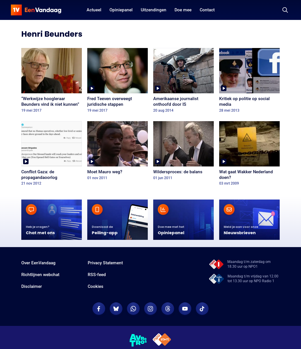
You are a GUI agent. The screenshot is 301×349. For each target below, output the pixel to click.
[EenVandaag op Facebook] (98, 308)
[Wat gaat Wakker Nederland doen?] (249, 155)
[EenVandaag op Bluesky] (116, 308)
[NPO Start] (161, 340)
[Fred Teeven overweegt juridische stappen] (117, 82)
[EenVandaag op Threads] (167, 308)
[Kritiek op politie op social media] (249, 82)
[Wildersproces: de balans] (183, 152)
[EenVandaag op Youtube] (185, 308)
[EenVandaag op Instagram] (150, 308)
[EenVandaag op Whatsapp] (133, 308)
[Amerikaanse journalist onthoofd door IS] (183, 82)
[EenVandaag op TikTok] (202, 308)
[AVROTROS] (138, 340)
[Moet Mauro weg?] (117, 152)
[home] (36, 10)
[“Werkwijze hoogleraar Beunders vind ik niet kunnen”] (51, 82)
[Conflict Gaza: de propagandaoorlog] (51, 155)
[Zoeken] (285, 10)
